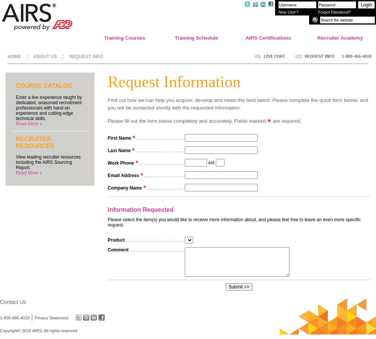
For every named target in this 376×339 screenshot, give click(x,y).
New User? (289, 12)
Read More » (29, 123)
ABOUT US (45, 56)
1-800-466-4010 (14, 317)
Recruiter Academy (340, 38)
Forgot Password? (334, 12)
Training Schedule (196, 38)
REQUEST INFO (86, 56)
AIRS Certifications (268, 38)
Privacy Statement (51, 317)
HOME (14, 56)
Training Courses (124, 38)
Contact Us (13, 302)
